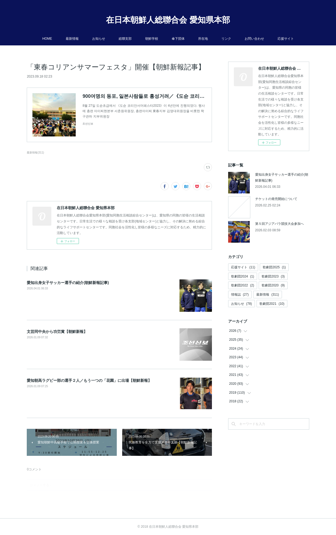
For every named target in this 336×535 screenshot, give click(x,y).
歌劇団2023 (273, 276)
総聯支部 (125, 39)
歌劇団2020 (273, 285)
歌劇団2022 (242, 285)
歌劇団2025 (274, 267)
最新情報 (72, 39)
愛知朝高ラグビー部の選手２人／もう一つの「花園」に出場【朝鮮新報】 (89, 380)
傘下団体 (178, 39)
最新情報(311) (35, 152)
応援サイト (286, 39)
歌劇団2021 (272, 304)
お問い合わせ (254, 39)
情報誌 (240, 294)
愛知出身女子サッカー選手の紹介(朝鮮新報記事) (68, 282)
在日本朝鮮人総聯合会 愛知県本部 (168, 19)
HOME (47, 39)
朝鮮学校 (151, 39)
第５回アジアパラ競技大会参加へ (279, 224)
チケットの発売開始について (276, 199)
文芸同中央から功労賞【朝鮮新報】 (57, 331)
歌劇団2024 (242, 276)
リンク (226, 39)
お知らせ (98, 39)
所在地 (203, 39)
